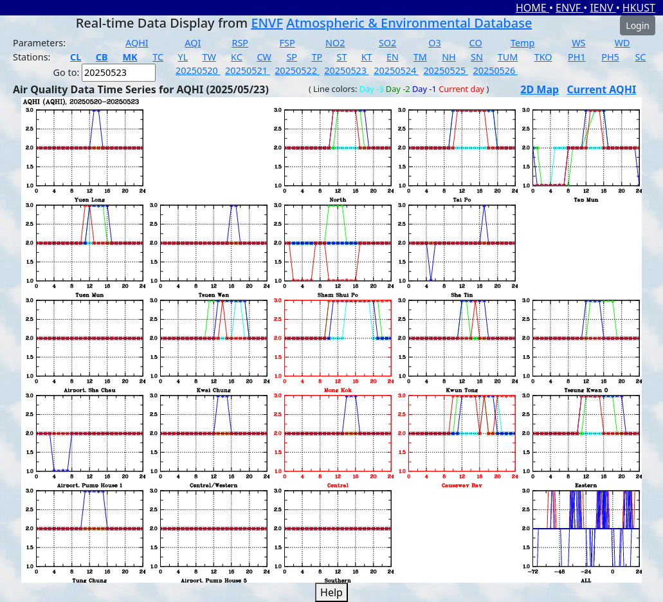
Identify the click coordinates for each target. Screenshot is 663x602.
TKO (543, 57)
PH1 (577, 57)
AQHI (137, 43)
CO (475, 43)
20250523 (346, 70)
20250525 (445, 70)
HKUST (638, 8)
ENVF (569, 8)
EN (392, 57)
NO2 (335, 43)
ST (342, 57)
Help (331, 592)
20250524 (396, 70)
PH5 (610, 57)
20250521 (247, 70)
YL (182, 57)
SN (477, 57)
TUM (508, 57)
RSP (240, 43)
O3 (434, 43)
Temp (522, 43)
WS (578, 43)
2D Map (539, 89)
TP (316, 57)
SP (291, 57)
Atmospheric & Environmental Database (409, 23)
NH (449, 57)
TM (420, 57)
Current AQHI (602, 89)
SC (640, 57)
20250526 (495, 70)
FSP (287, 43)
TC (157, 57)
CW (264, 57)
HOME (532, 8)
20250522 (297, 70)
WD (622, 43)
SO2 (387, 43)
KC (236, 57)
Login (637, 25)
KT (366, 57)
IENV (602, 8)
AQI (193, 43)
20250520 (198, 70)
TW (208, 57)
